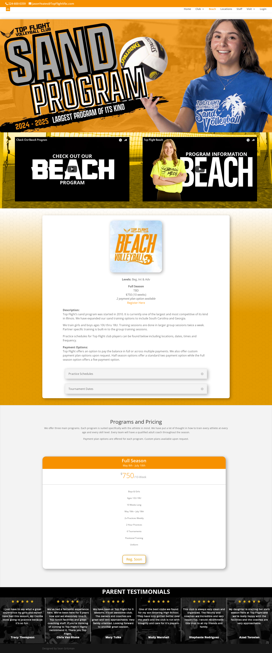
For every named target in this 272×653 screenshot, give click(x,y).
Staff (239, 9)
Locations (226, 9)
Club (198, 9)
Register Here (136, 303)
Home (187, 9)
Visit (249, 9)
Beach (212, 9)
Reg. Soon (134, 559)
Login (263, 9)
